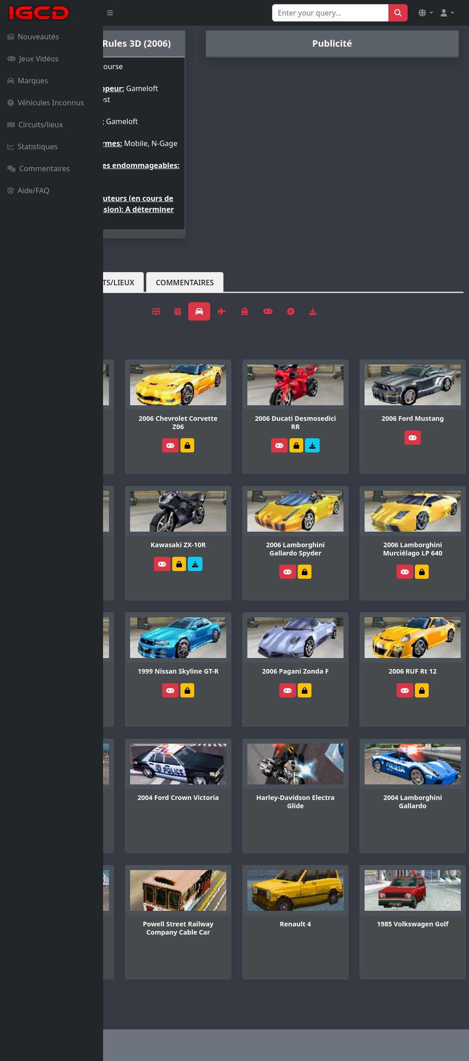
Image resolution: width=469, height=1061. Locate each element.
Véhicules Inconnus (45, 103)
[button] (426, 13)
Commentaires (38, 168)
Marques (27, 81)
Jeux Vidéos (33, 59)
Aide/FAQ (28, 190)
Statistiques (32, 146)
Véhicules (139, 319)
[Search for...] (330, 13)
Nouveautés (33, 37)
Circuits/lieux (35, 125)
